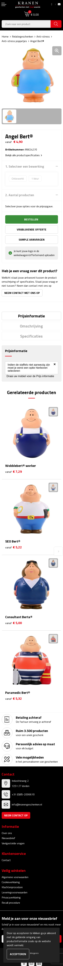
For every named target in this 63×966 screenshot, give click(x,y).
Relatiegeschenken (22, 36)
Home (5, 36)
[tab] (31, 316)
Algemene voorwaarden (15, 877)
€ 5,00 (13, 623)
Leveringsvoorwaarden (14, 892)
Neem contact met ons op (22, 293)
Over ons (7, 833)
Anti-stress (43, 36)
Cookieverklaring (11, 882)
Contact (6, 860)
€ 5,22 (13, 547)
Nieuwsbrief (8, 838)
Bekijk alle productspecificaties (23, 155)
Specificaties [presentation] (31, 336)
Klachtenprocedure (12, 887)
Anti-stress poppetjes (14, 41)
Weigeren (34, 953)
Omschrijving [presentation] (31, 326)
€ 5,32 (13, 698)
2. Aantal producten (19, 195)
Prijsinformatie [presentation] (31, 316)
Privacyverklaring (11, 897)
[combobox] (26, 24)
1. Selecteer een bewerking (24, 166)
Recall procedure (11, 903)
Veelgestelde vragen (13, 843)
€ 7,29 (13, 471)
